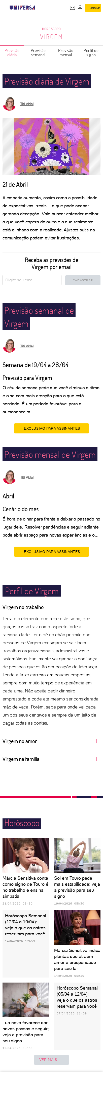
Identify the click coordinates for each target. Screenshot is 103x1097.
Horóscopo (51, 28)
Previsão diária (12, 52)
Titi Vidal (26, 104)
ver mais (51, 1060)
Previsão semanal (38, 52)
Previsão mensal (65, 52)
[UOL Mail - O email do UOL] (73, 8)
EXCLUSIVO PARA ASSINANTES (51, 428)
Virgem (51, 37)
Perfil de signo (91, 52)
